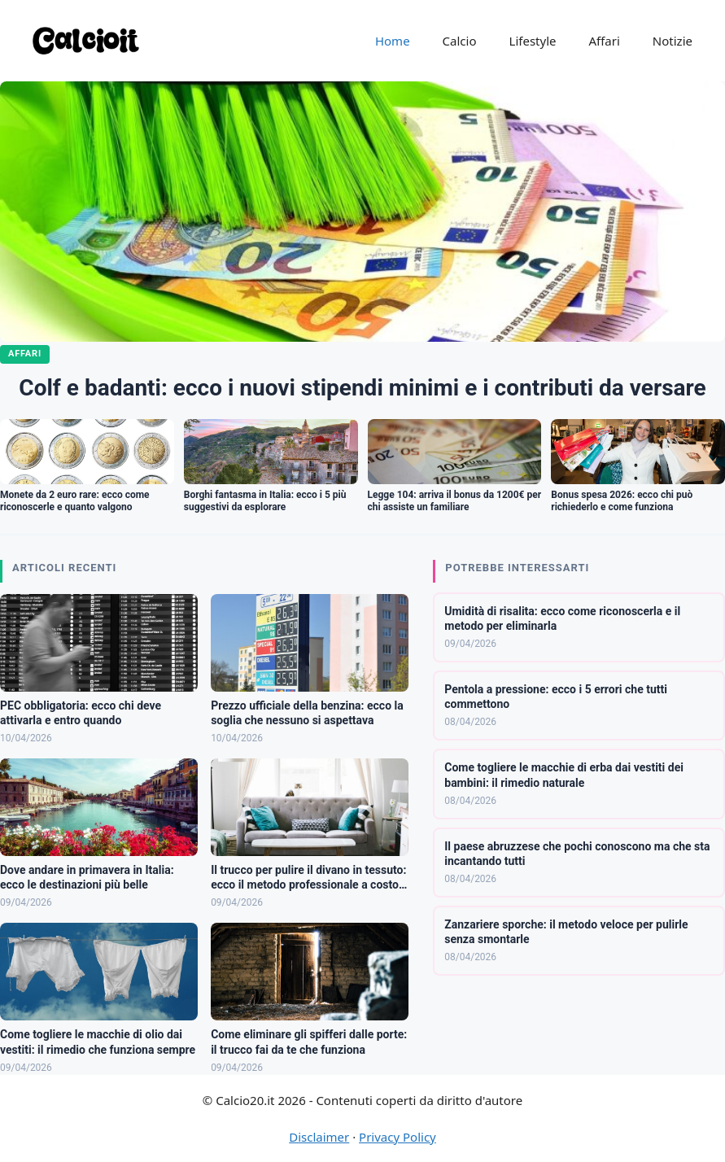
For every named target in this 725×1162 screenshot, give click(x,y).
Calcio (460, 41)
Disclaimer (319, 1137)
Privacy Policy (397, 1137)
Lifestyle (533, 41)
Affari (603, 41)
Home (392, 41)
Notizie (672, 41)
